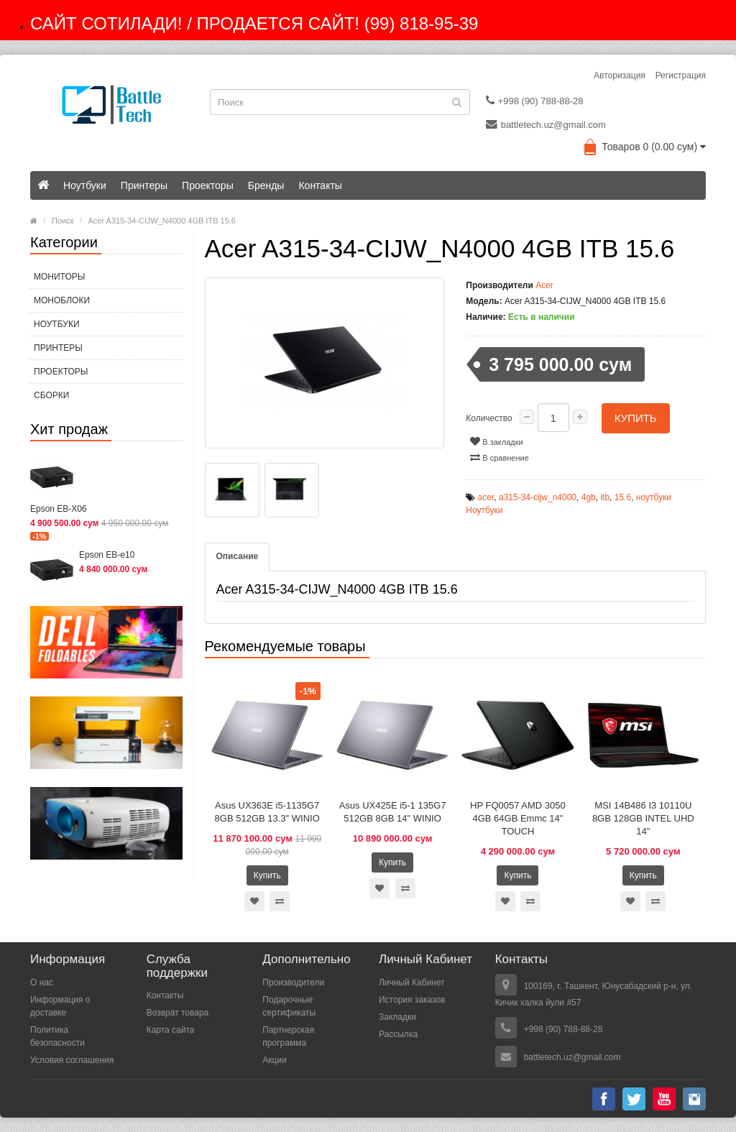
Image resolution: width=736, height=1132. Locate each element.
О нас (41, 982)
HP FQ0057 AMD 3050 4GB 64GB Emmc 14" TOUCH (518, 818)
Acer (544, 285)
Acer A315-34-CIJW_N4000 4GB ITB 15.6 (162, 220)
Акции (274, 1060)
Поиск (62, 220)
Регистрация (681, 75)
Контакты (319, 185)
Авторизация (619, 75)
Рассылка (398, 1034)
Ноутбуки (84, 185)
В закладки (496, 441)
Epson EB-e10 (106, 555)
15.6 (623, 497)
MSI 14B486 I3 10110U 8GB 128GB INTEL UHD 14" (643, 818)
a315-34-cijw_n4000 (537, 497)
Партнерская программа (288, 1036)
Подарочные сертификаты (289, 1006)
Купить (636, 418)
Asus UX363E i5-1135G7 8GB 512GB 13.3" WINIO (267, 812)
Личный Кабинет (412, 982)
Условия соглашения (72, 1060)
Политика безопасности (57, 1036)
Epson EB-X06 (58, 509)
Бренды (266, 185)
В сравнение (499, 457)
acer (486, 497)
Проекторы (208, 185)
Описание (237, 556)
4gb (588, 497)
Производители (293, 982)
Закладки (397, 1017)
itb (605, 497)
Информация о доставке (60, 1006)
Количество (489, 418)
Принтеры (144, 185)
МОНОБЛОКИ (62, 300)
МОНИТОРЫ (59, 277)
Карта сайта (171, 1030)
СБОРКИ (51, 395)
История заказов (412, 1000)
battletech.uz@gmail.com (546, 124)
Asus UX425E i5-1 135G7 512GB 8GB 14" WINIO (392, 812)
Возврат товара (178, 1013)
